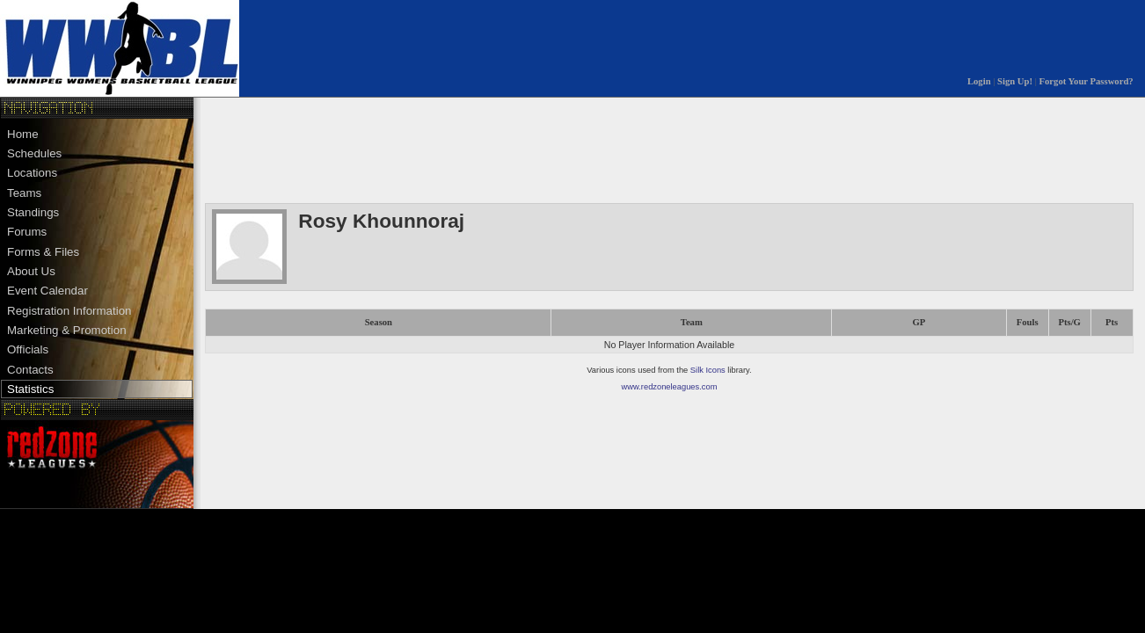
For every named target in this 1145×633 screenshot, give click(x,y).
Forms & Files (43, 251)
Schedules (34, 153)
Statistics (30, 389)
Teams (24, 193)
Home (23, 134)
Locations (32, 172)
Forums (27, 231)
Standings (33, 212)
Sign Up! (1014, 81)
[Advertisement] (525, 148)
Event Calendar (47, 290)
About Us (31, 271)
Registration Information (69, 310)
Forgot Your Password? (1086, 81)
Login (979, 81)
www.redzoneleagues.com (670, 386)
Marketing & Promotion (67, 330)
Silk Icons (708, 370)
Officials (27, 349)
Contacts (30, 369)
